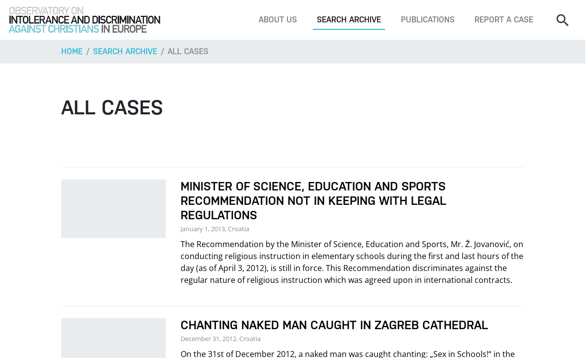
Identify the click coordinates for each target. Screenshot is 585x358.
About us (278, 19)
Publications (428, 19)
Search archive (349, 19)
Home (72, 51)
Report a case (504, 19)
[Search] (562, 20)
